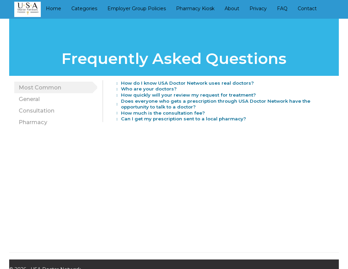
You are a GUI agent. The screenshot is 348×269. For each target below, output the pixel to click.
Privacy (258, 8)
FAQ (282, 8)
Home (53, 8)
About (232, 8)
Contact (307, 8)
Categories (84, 8)
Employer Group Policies (136, 8)
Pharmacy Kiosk (195, 8)
